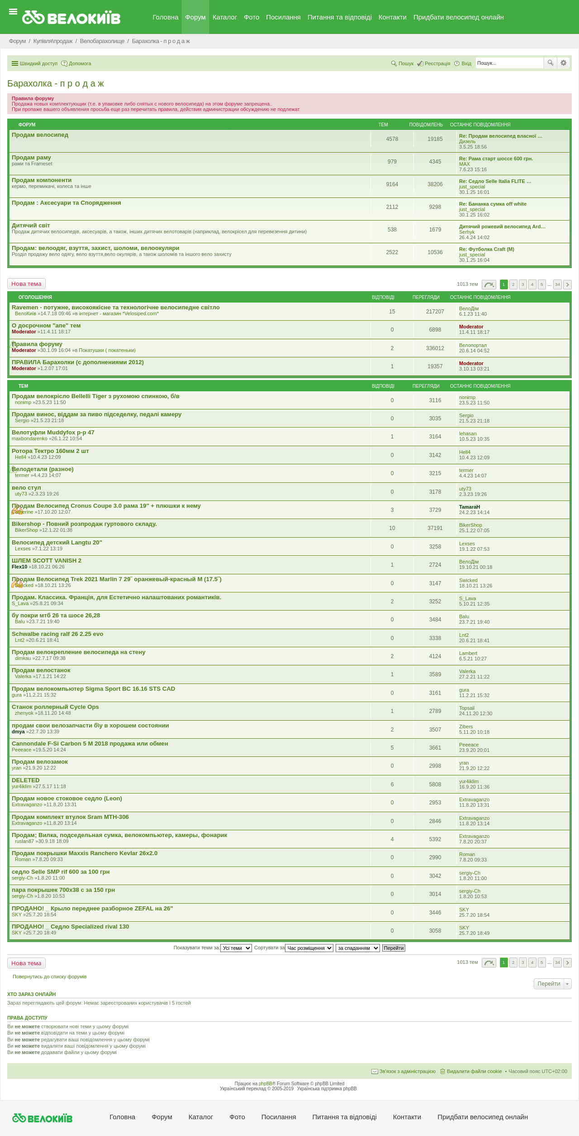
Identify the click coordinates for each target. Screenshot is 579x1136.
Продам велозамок (40, 761)
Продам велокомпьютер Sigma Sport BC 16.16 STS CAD (93, 688)
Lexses (23, 548)
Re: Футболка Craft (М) (486, 249)
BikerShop (26, 530)
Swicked (24, 585)
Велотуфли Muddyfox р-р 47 (53, 432)
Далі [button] (567, 284)
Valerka (23, 676)
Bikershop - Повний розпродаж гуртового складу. (84, 523)
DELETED (26, 780)
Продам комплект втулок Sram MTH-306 (70, 816)
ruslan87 (24, 841)
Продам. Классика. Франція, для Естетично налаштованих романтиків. (116, 597)
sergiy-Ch (22, 878)
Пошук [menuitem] (406, 63)
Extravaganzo (27, 804)
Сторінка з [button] (489, 284)
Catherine (22, 512)
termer (22, 475)
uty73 (21, 493)
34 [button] (557, 284)
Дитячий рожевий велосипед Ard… (502, 226)
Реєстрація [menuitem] (437, 63)
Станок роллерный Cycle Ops (55, 706)
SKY (17, 914)
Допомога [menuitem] (80, 63)
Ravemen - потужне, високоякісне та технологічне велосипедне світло (116, 307)
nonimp (23, 402)
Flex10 (19, 566)
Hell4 (20, 457)
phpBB (265, 1083)
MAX (464, 164)
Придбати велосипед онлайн (458, 17)
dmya (18, 731)
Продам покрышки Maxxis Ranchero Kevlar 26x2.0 (84, 853)
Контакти (393, 17)
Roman (23, 859)
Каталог (225, 17)
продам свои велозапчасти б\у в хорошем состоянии (90, 725)
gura (17, 695)
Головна (166, 17)
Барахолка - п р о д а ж (55, 83)
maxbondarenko (29, 438)
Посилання (283, 17)
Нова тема (26, 283)
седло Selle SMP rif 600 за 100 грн (61, 871)
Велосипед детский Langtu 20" (57, 542)
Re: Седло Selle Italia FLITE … (495, 181)
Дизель (467, 141)
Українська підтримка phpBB (327, 1088)
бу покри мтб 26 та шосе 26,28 (56, 615)
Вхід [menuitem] (466, 63)
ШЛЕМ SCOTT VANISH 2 (46, 560)
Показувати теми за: (213, 947)
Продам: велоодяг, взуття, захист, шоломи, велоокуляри (96, 248)
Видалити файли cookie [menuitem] (474, 1071)
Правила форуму (37, 344)
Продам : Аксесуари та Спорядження (66, 202)
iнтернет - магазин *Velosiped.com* (119, 313)
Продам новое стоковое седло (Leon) (67, 798)
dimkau (23, 658)
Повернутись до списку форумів (50, 976)
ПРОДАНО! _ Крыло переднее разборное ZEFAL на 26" (92, 908)
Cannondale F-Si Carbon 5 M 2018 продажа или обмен (90, 743)
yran (16, 767)
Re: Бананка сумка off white (493, 204)
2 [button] (513, 284)
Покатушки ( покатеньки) (107, 350)
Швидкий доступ (38, 63)
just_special (472, 186)
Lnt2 (19, 640)
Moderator (24, 331)
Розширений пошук (563, 63)
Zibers (466, 726)
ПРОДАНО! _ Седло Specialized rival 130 (70, 926)
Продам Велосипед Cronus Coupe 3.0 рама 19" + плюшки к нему (106, 505)
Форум (195, 17)
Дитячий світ (31, 225)
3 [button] (523, 284)
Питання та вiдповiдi (340, 17)
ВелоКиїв (25, 313)
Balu (20, 621)
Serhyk (467, 232)
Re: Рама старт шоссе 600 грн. (496, 158)
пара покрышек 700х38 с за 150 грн (63, 889)
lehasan (468, 433)
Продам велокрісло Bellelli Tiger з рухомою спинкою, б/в (96, 396)
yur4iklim (21, 786)
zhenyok (24, 713)
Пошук (550, 63)
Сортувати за (293, 947)
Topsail (467, 708)
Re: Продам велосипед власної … (500, 136)
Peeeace (21, 749)
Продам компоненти (41, 180)
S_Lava (20, 603)
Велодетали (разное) (43, 469)
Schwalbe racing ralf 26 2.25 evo (57, 634)
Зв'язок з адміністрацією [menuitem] (408, 1071)
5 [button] (542, 284)
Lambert (468, 653)
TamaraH (469, 507)
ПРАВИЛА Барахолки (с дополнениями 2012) (78, 362)
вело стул (26, 487)
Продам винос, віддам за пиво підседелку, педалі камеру (96, 414)
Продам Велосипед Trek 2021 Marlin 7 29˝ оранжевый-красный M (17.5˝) (117, 579)
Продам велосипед (40, 134)
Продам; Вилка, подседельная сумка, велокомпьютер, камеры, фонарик (119, 835)
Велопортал (473, 345)
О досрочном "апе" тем (46, 325)
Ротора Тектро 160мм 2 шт (50, 451)
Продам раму (31, 157)
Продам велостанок (41, 670)
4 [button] (532, 284)
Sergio (22, 420)
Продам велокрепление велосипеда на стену (78, 652)
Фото (251, 17)
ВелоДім (469, 308)
